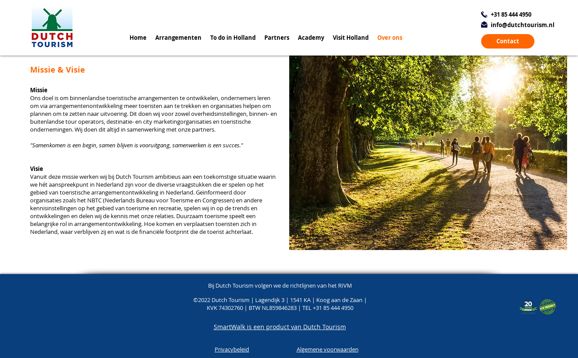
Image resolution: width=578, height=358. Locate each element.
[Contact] (507, 41)
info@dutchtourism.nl (522, 25)
